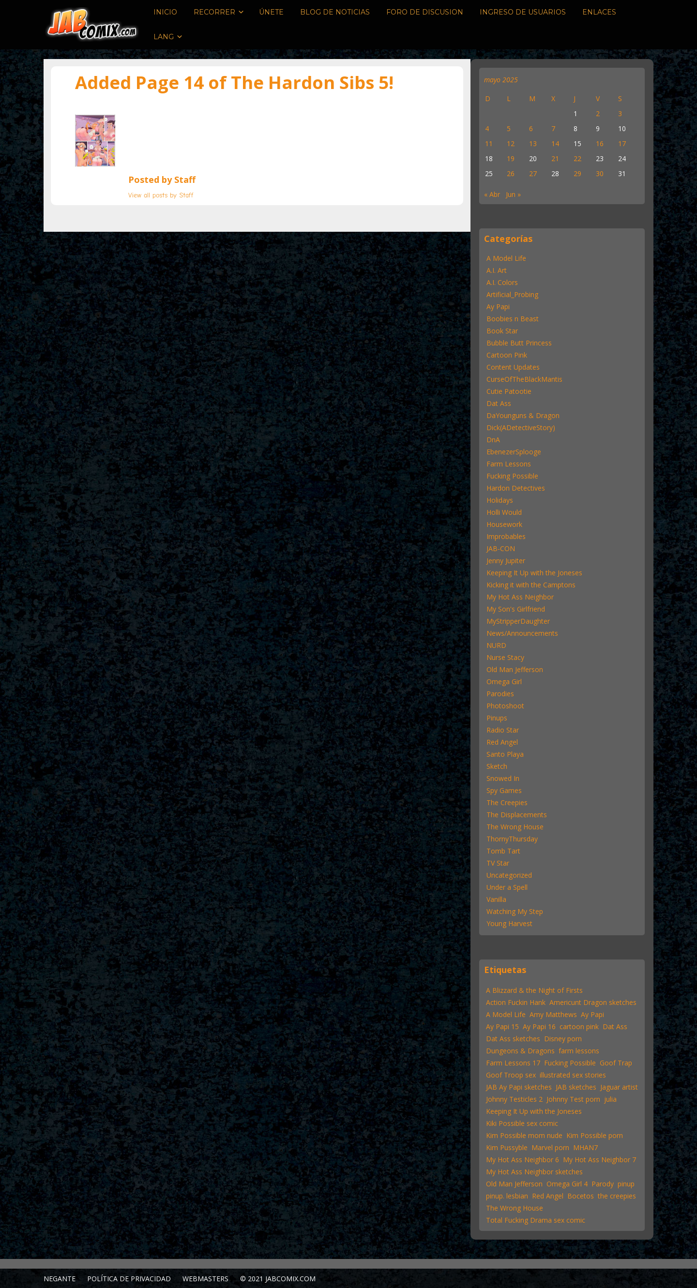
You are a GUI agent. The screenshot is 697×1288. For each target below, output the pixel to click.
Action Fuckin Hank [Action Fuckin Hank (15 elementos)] (515, 1002)
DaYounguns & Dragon (523, 415)
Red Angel (502, 742)
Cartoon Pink (506, 354)
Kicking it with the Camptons (531, 584)
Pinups (496, 717)
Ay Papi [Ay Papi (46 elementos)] (592, 1014)
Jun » (513, 194)
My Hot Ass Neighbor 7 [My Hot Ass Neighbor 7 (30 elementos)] (599, 1159)
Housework (504, 524)
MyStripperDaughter (518, 621)
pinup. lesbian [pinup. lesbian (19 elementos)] (507, 1195)
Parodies (500, 693)
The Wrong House (515, 826)
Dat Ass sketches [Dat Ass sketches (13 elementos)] (513, 1038)
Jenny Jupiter (505, 560)
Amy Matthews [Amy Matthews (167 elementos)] (553, 1014)
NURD (496, 645)
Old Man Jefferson (514, 669)
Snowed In (502, 778)
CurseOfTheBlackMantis (524, 379)
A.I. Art (496, 270)
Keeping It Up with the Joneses (534, 572)
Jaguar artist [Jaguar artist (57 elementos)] (619, 1087)
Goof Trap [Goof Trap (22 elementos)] (616, 1062)
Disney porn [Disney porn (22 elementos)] (563, 1038)
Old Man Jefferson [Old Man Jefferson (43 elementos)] (514, 1183)
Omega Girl (504, 681)
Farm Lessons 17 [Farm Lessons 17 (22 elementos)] (513, 1062)
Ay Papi (498, 306)
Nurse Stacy (505, 657)
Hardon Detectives (515, 488)
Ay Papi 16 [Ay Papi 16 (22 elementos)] (539, 1026)
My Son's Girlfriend (515, 609)
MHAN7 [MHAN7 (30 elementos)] (585, 1147)
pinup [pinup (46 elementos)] (626, 1183)
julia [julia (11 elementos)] (610, 1099)
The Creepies (507, 802)
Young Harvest (509, 923)
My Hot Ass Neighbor (520, 596)
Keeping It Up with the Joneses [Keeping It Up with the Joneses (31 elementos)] (534, 1111)
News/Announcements (522, 633)
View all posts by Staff (161, 195)
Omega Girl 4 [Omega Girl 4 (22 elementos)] (567, 1183)
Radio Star (502, 729)
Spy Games (504, 790)
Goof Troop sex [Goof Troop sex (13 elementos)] (511, 1074)
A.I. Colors (502, 282)
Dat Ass (498, 403)
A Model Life (506, 258)
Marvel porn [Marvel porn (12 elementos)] (550, 1147)
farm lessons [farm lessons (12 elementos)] (579, 1050)
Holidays (499, 500)
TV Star (497, 863)
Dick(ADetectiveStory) (520, 427)
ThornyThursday (512, 838)
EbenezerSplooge (513, 451)
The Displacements (516, 814)
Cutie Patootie (508, 391)
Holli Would (504, 512)
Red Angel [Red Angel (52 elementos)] (547, 1195)
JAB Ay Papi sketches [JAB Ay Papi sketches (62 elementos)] (519, 1087)
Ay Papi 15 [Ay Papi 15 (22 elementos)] (502, 1026)
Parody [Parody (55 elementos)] (602, 1183)
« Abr (492, 194)
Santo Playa (505, 754)
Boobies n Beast (512, 318)
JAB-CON (500, 548)
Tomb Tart (503, 850)
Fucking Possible (512, 475)
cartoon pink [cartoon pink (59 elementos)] (579, 1026)
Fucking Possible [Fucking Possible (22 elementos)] (570, 1062)
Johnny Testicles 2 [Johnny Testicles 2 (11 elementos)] (514, 1099)
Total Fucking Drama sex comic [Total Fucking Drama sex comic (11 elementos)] (535, 1220)
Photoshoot (505, 705)
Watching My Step (514, 911)
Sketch (496, 766)
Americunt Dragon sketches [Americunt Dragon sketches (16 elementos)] (592, 1002)
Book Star (502, 330)
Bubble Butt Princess (519, 342)
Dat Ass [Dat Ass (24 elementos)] (615, 1026)
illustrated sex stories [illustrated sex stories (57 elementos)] (573, 1074)
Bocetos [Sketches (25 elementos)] (580, 1195)
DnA (493, 439)
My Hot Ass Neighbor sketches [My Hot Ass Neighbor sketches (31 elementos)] (534, 1171)
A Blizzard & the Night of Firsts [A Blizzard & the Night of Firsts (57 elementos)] (534, 990)
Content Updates (513, 367)
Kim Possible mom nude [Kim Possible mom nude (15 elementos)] (524, 1135)
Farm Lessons (508, 463)
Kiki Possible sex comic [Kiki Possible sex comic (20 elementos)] (522, 1123)
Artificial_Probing (512, 294)
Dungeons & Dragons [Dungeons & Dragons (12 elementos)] (520, 1050)
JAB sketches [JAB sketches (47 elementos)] (576, 1087)
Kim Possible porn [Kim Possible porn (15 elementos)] (594, 1135)
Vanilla (496, 899)
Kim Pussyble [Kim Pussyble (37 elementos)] (507, 1147)
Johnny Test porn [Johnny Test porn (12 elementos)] (573, 1099)
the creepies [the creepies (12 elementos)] (617, 1195)
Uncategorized (509, 875)
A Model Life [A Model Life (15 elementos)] (506, 1014)
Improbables (506, 536)
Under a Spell (507, 887)
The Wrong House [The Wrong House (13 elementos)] (514, 1208)
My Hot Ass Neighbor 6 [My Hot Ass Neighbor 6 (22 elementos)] (522, 1159)
